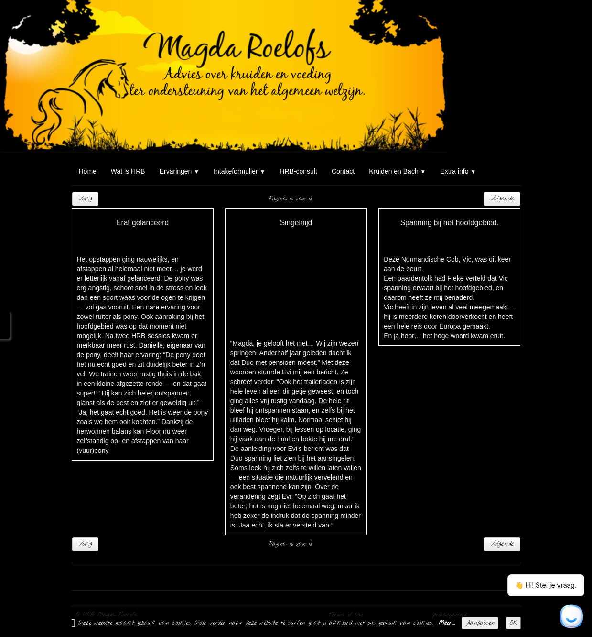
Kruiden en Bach (397, 171)
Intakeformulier (239, 171)
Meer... (447, 623)
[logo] (75, 18)
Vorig (85, 198)
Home (88, 171)
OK (513, 623)
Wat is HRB (128, 171)
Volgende (502, 198)
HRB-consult (298, 171)
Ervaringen (179, 171)
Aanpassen (480, 623)
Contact (343, 171)
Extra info (458, 171)
